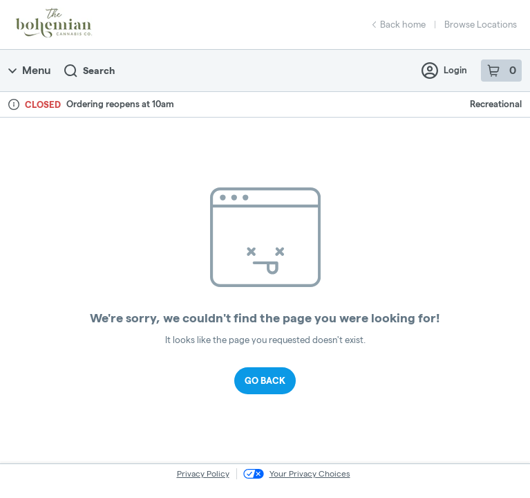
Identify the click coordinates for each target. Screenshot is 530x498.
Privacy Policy (203, 473)
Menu (29, 70)
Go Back (265, 380)
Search (89, 70)
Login (444, 70)
